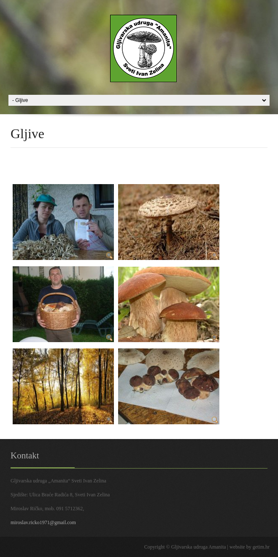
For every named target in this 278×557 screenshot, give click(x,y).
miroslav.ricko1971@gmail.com (43, 522)
